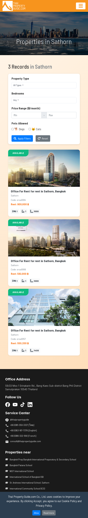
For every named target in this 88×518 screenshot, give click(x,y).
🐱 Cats (36, 129)
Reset (43, 138)
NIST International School (19, 471)
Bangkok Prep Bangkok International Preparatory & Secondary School (40, 459)
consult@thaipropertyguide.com (25, 441)
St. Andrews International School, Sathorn (27, 482)
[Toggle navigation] (80, 6)
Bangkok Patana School (18, 465)
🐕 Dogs (19, 129)
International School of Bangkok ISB (24, 476)
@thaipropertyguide (19, 419)
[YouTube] (15, 404)
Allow (36, 512)
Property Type (20, 78)
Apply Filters (22, 138)
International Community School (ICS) (25, 488)
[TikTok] (22, 404)
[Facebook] (7, 404)
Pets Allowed (20, 123)
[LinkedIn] (30, 404)
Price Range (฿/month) (26, 108)
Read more (49, 512)
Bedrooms (18, 93)
